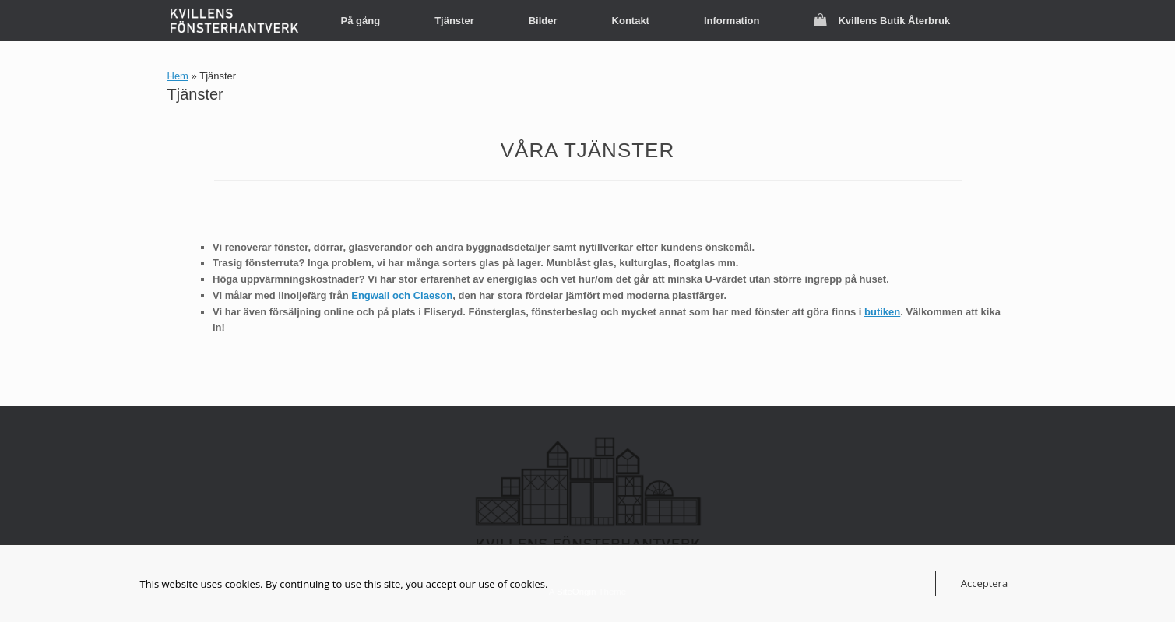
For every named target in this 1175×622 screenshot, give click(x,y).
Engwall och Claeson (401, 295)
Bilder (543, 20)
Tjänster (454, 20)
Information (732, 20)
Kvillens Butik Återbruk (882, 20)
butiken (882, 312)
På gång (361, 20)
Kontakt (630, 20)
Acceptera (984, 583)
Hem (177, 76)
